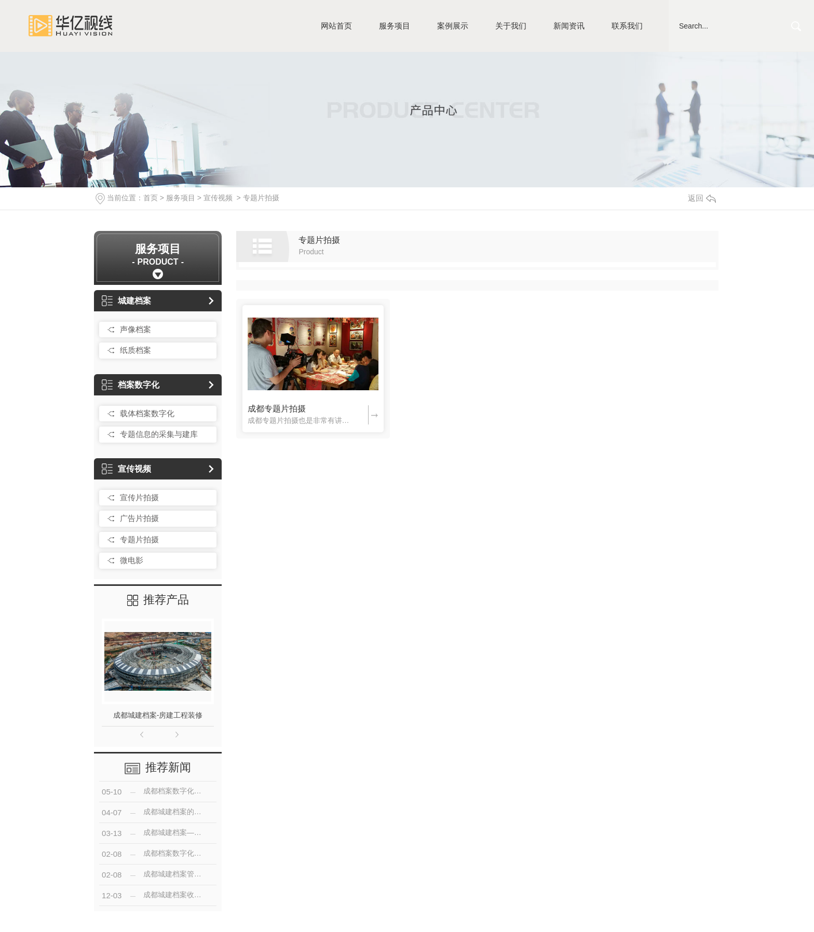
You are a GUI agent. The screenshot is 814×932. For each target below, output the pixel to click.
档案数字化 (130, 384)
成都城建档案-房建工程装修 (158, 715)
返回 (702, 198)
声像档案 (135, 329)
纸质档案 (135, 350)
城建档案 (126, 300)
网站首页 (336, 25)
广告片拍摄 (139, 518)
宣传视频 (218, 198)
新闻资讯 (569, 25)
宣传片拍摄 (139, 497)
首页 (150, 198)
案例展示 (452, 25)
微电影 (131, 560)
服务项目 (394, 25)
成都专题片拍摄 (277, 408)
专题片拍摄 (261, 198)
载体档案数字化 (147, 413)
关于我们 (510, 25)
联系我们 (627, 25)
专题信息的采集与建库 (159, 434)
